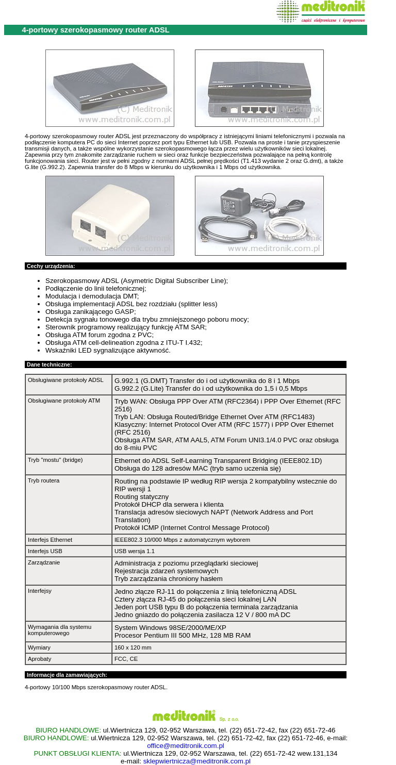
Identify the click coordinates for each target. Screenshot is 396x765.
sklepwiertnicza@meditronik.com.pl (197, 761)
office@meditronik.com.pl (185, 746)
